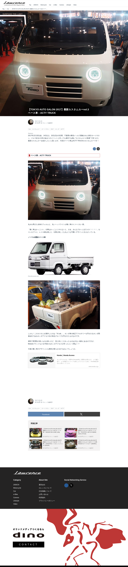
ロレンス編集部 (47, 123)
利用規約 (42, 497)
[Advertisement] (43, 382)
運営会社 (42, 485)
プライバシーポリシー (47, 501)
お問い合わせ (43, 494)
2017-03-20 (38, 121)
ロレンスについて (45, 488)
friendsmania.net (33, 276)
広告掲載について (45, 491)
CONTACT (28, 544)
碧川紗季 (37, 123)
